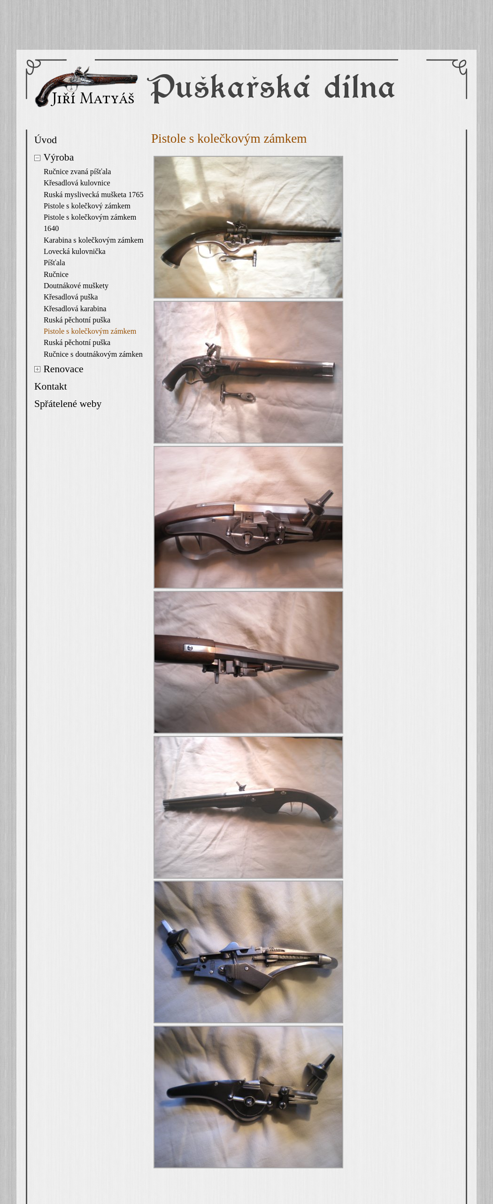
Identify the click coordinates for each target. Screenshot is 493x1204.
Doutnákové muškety (76, 286)
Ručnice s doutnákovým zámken (93, 354)
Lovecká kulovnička (75, 251)
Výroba (58, 157)
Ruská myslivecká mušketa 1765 (94, 195)
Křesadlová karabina (75, 309)
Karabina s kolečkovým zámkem (94, 240)
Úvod (45, 140)
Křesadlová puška (71, 297)
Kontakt (50, 386)
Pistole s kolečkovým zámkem (90, 331)
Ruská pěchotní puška (77, 320)
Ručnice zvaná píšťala (77, 172)
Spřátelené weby (67, 403)
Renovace (63, 369)
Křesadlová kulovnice (77, 183)
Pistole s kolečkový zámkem (87, 206)
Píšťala (54, 263)
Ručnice (56, 274)
